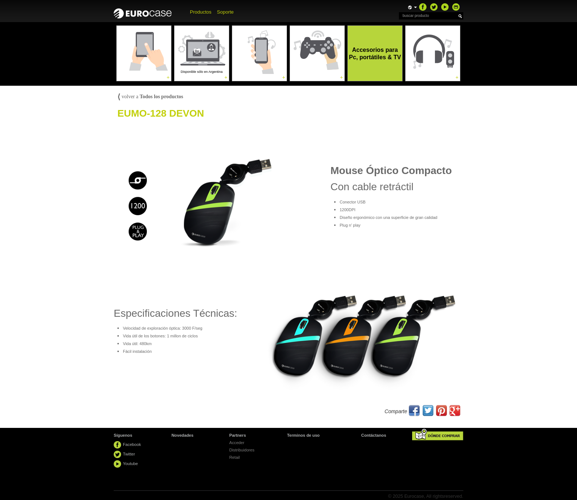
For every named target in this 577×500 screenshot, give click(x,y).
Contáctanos (373, 435)
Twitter (129, 454)
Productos (201, 12)
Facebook (132, 444)
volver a (150, 96)
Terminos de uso (303, 435)
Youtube (130, 463)
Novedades (182, 435)
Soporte (225, 12)
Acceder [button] (236, 442)
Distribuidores (241, 450)
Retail (234, 457)
